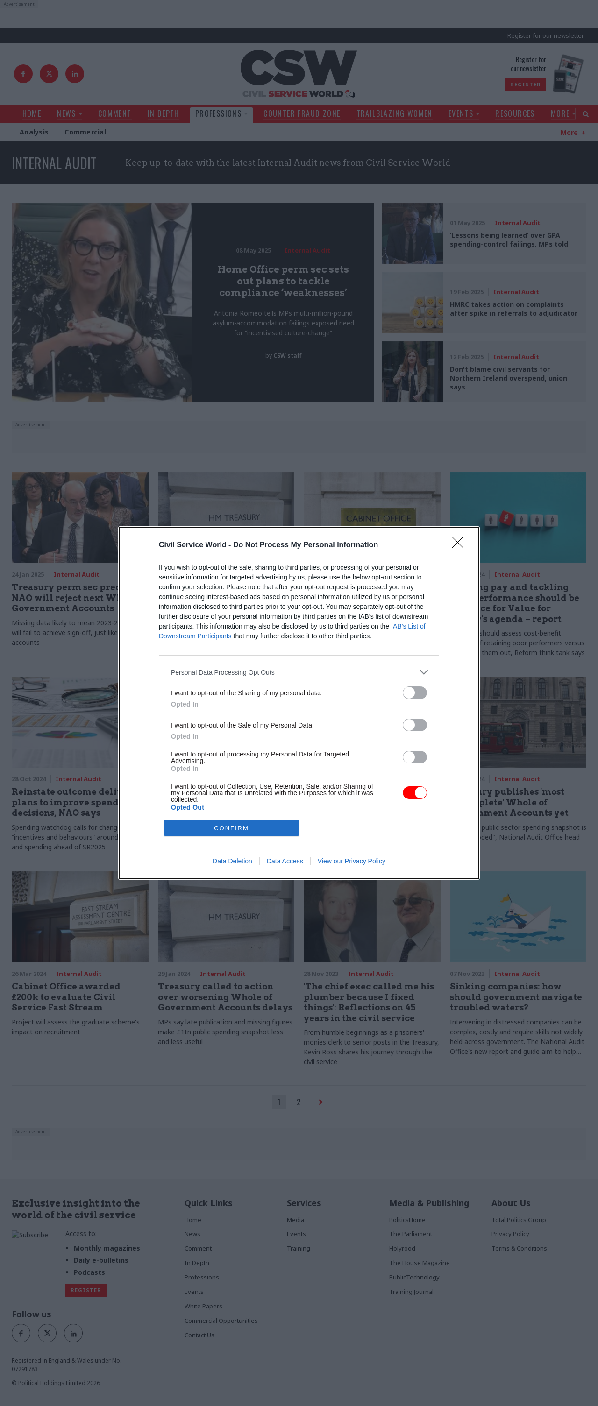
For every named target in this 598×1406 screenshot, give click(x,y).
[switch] (415, 692)
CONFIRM (231, 828)
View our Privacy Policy (351, 861)
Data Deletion (232, 861)
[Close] (461, 545)
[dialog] (299, 703)
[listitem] (299, 672)
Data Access (285, 861)
